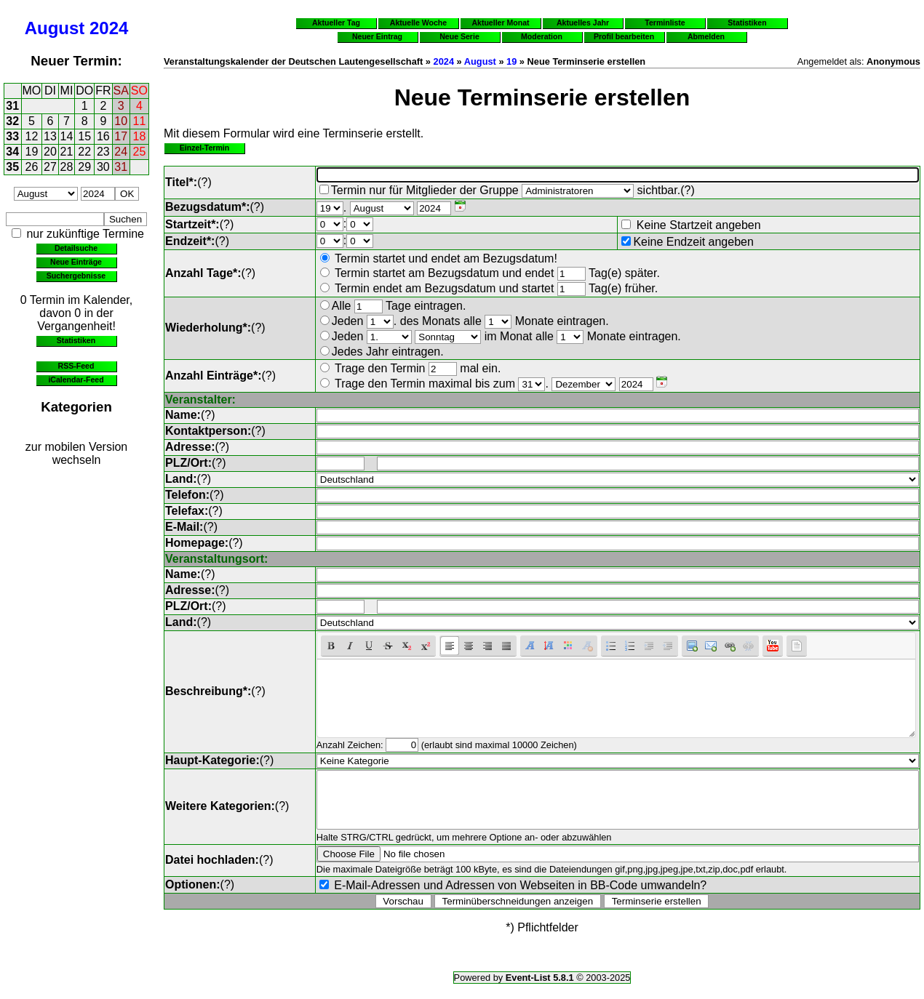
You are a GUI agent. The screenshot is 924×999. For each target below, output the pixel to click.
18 (139, 136)
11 (139, 121)
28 (66, 167)
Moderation (541, 36)
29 (84, 167)
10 (120, 121)
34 (12, 151)
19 (32, 151)
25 (139, 151)
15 (84, 136)
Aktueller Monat (500, 22)
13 (50, 136)
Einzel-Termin (204, 147)
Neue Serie (459, 36)
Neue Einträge (76, 261)
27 (50, 167)
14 (66, 136)
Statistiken (76, 340)
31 (12, 106)
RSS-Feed (76, 365)
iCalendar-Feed (75, 379)
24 (120, 151)
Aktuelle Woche (418, 22)
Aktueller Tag (336, 22)
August (55, 28)
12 (32, 136)
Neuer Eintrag (377, 36)
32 (12, 121)
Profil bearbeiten (624, 36)
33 (12, 136)
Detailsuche (76, 248)
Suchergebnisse (76, 275)
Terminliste (665, 22)
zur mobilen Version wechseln (76, 453)
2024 (108, 28)
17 (120, 136)
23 (103, 151)
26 (32, 167)
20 (50, 151)
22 (84, 151)
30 (103, 167)
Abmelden (706, 36)
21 (66, 151)
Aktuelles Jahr (583, 22)
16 (103, 136)
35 (12, 167)
